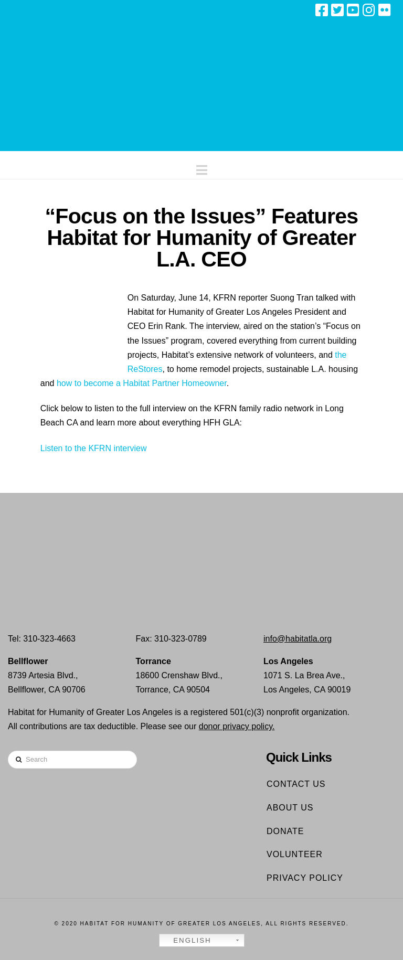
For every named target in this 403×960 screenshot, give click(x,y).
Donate (285, 831)
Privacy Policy (305, 877)
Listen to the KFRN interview (93, 448)
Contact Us (296, 784)
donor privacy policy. (237, 726)
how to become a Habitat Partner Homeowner (142, 383)
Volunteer (295, 854)
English (186, 940)
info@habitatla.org (297, 638)
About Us (290, 807)
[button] (201, 167)
